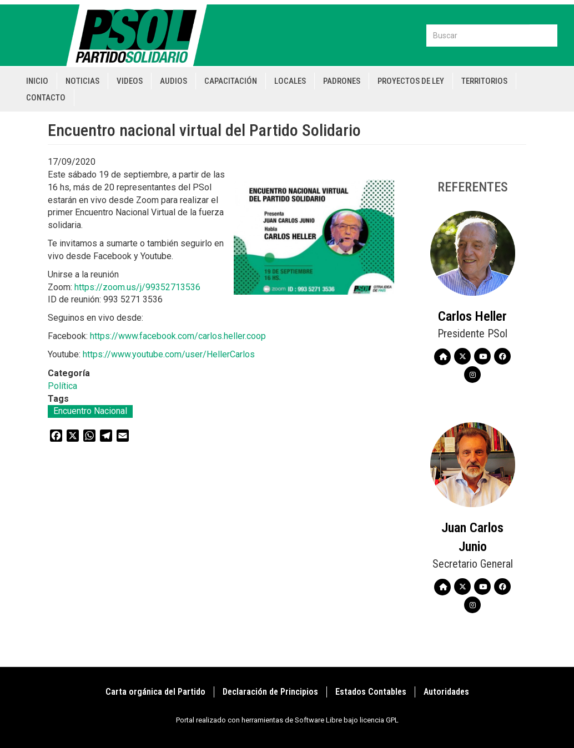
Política (62, 386)
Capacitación (230, 81)
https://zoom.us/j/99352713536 (137, 287)
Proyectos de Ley (410, 81)
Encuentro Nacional (90, 411)
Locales (290, 81)
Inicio (37, 81)
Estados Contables (370, 691)
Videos (130, 81)
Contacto (46, 98)
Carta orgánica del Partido (155, 691)
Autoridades (446, 691)
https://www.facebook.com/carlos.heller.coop (178, 336)
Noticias (82, 81)
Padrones (341, 81)
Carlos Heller (472, 316)
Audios (173, 81)
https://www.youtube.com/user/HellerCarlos (169, 354)
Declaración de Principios (270, 691)
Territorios (484, 81)
